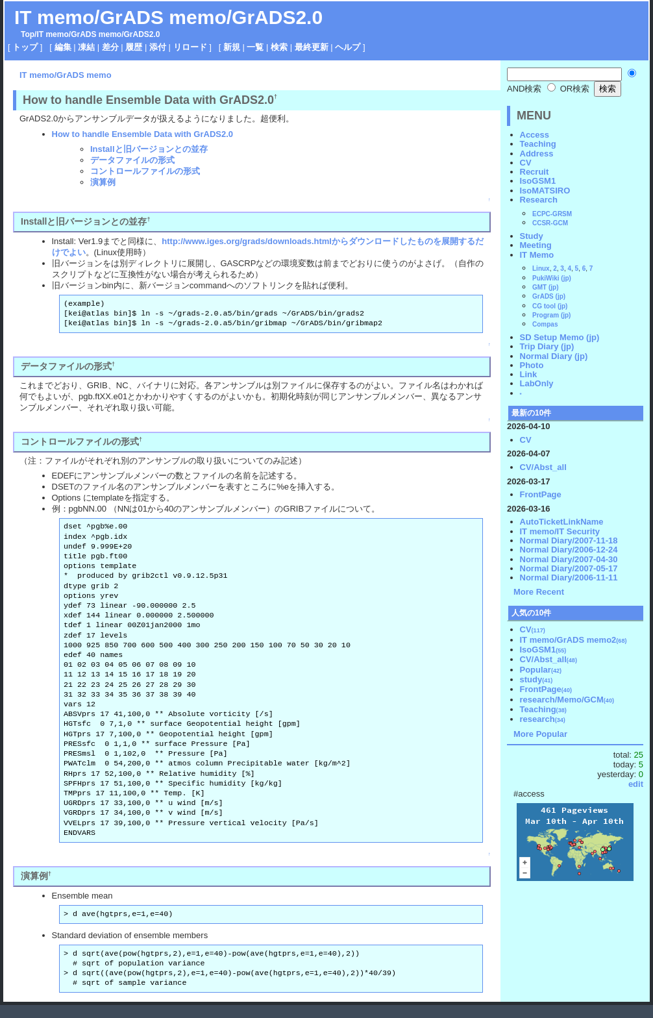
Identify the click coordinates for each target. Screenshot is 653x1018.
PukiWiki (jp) (551, 278)
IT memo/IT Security (560, 531)
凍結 (86, 47)
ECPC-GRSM (552, 213)
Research (539, 200)
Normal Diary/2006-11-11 (569, 577)
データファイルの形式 (132, 160)
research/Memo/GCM (567, 699)
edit (635, 784)
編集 (63, 47)
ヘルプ (347, 47)
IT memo (52, 34)
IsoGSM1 (538, 181)
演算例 (103, 182)
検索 (279, 47)
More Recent (538, 592)
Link (528, 374)
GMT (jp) (545, 287)
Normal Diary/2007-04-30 (569, 559)
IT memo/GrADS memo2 (573, 640)
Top (27, 34)
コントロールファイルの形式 (145, 171)
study (536, 679)
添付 (157, 47)
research (542, 719)
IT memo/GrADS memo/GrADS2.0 (168, 17)
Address (537, 153)
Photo (532, 365)
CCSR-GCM (550, 223)
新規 (231, 47)
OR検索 (568, 88)
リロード (190, 47)
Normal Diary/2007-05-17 (569, 568)
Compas (545, 324)
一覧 (255, 47)
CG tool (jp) (549, 306)
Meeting (536, 245)
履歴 (133, 47)
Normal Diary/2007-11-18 (569, 540)
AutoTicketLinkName (562, 522)
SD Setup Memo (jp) (560, 337)
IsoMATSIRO (545, 190)
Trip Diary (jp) (547, 346)
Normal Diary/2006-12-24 (569, 549)
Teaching (538, 144)
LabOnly (537, 383)
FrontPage (540, 494)
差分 (110, 47)
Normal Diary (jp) (554, 356)
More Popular (540, 734)
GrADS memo (96, 34)
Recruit (534, 172)
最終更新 (311, 47)
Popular (541, 670)
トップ (25, 47)
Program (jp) (551, 315)
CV (526, 163)
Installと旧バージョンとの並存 (149, 149)
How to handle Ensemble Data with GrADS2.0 (143, 134)
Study (531, 236)
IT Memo (537, 255)
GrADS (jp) (548, 296)
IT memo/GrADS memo (65, 75)
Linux (541, 268)
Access (535, 135)
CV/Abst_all (543, 467)
